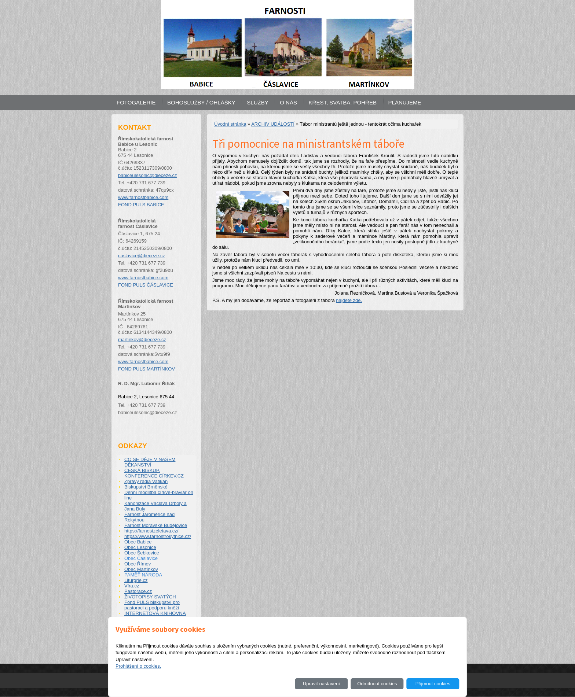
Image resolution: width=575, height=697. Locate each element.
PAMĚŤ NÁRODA (143, 575)
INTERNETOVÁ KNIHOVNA (155, 613)
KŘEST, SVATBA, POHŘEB (343, 102)
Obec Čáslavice (141, 558)
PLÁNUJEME (404, 102)
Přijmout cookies (432, 683)
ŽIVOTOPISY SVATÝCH (150, 597)
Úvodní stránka (230, 124)
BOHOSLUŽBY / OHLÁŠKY (201, 102)
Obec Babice (137, 542)
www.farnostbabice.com (143, 197)
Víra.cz (131, 586)
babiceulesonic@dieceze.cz (147, 175)
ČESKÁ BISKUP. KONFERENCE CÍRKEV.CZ (154, 473)
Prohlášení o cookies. (138, 666)
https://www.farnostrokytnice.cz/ (157, 536)
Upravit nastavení (321, 683)
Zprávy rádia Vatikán (146, 481)
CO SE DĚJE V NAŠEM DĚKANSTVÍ (149, 462)
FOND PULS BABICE (141, 204)
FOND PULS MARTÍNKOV (146, 369)
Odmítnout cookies (377, 683)
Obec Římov (137, 564)
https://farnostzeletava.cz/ (151, 531)
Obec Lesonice (140, 547)
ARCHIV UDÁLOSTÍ (272, 124)
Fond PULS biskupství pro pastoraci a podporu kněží (152, 605)
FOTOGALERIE (136, 102)
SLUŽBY (257, 102)
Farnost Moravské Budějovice (155, 525)
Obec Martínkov (141, 569)
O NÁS (288, 102)
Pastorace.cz (138, 591)
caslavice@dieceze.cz (141, 255)
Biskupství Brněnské (146, 487)
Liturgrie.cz (136, 580)
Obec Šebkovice (141, 553)
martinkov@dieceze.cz (142, 339)
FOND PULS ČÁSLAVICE (145, 285)
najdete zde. (349, 300)
